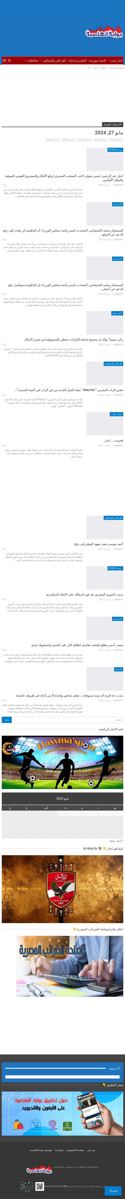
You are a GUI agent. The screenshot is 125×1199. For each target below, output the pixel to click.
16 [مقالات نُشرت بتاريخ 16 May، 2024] (26, 824)
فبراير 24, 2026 (53, 140)
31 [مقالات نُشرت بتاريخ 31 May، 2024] (10, 835)
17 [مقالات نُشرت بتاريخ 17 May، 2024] (10, 824)
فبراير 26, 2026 (84, 140)
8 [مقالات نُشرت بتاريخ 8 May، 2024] (46, 819)
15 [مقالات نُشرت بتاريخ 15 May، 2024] (46, 824)
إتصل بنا (59, 1150)
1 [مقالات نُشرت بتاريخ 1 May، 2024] (46, 813)
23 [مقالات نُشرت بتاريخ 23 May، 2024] (26, 830)
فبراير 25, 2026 (69, 140)
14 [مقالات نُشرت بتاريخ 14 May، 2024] (65, 824)
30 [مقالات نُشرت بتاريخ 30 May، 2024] (26, 835)
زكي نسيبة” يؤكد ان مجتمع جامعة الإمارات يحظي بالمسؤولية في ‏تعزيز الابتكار (73, 339)
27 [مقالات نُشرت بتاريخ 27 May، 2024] (82, 835)
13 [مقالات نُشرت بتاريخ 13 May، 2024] (82, 824)
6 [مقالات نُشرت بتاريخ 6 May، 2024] (82, 819)
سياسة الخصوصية (75, 1150)
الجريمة (118, 669)
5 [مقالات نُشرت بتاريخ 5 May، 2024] (98, 819)
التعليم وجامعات (77, 60)
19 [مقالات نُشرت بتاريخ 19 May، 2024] (98, 830)
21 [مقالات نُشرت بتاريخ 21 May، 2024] (65, 830)
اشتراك (113, 1190)
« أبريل (120, 840)
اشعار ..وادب (116, 414)
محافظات (32, 60)
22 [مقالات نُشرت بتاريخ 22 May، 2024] (46, 830)
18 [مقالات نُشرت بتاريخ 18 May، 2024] (115, 830)
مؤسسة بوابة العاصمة (41, 1150)
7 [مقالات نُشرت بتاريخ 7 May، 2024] (65, 819)
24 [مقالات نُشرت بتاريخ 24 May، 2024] (10, 830)
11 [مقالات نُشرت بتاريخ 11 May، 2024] (115, 824)
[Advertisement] (42, 28)
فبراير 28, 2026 (116, 140)
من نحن (91, 1150)
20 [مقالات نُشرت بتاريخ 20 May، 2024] (82, 830)
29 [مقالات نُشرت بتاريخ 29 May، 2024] (46, 835)
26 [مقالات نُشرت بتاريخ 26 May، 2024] (98, 835)
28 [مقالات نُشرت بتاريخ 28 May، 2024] (65, 835)
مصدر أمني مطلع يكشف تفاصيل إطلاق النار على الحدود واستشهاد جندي (77, 645)
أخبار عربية (117, 313)
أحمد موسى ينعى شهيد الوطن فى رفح (98, 544)
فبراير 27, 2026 (100, 140)
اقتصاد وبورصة (97, 60)
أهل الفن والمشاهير (54, 60)
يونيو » (112, 840)
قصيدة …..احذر (113, 440)
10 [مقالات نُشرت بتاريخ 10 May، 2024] (10, 819)
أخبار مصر (117, 60)
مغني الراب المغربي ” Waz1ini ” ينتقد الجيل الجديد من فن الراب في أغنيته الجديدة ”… (68, 390)
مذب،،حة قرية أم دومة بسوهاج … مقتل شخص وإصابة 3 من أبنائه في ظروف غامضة (69, 695)
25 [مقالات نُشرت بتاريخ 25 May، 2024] (115, 835)
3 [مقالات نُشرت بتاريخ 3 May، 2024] (10, 813)
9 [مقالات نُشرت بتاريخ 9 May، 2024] (26, 819)
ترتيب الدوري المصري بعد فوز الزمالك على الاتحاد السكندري (84, 594)
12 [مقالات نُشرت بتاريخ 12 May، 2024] (98, 824)
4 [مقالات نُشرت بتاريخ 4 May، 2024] (115, 819)
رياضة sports (115, 150)
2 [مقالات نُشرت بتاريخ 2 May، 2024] (26, 813)
